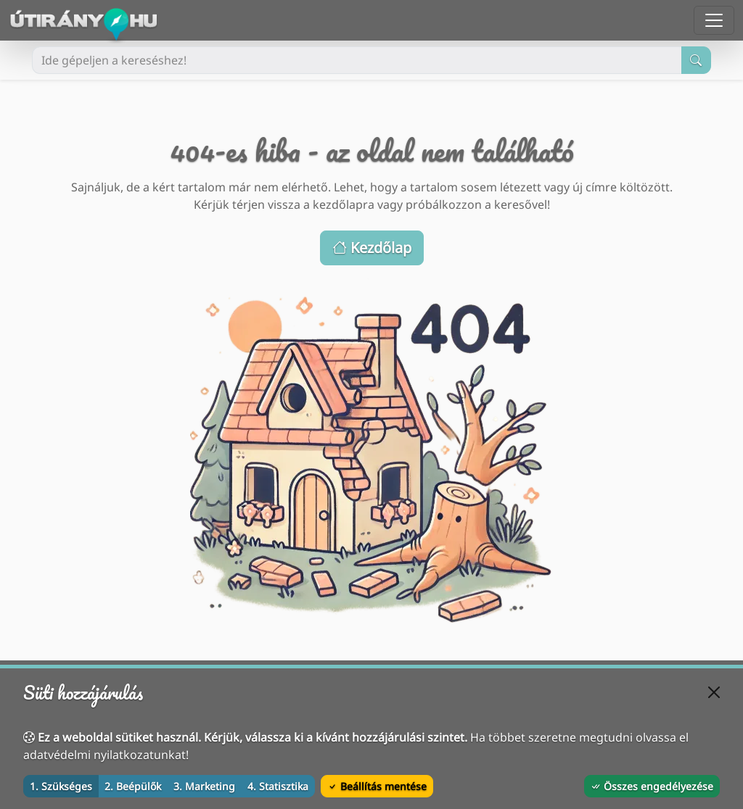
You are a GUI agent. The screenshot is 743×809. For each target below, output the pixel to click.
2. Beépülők (132, 786)
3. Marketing (204, 786)
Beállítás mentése (377, 786)
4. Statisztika (277, 786)
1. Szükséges (61, 786)
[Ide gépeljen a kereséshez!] (357, 60)
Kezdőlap (371, 247)
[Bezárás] (714, 692)
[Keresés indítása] (696, 60)
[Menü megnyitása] (714, 20)
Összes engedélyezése (652, 786)
